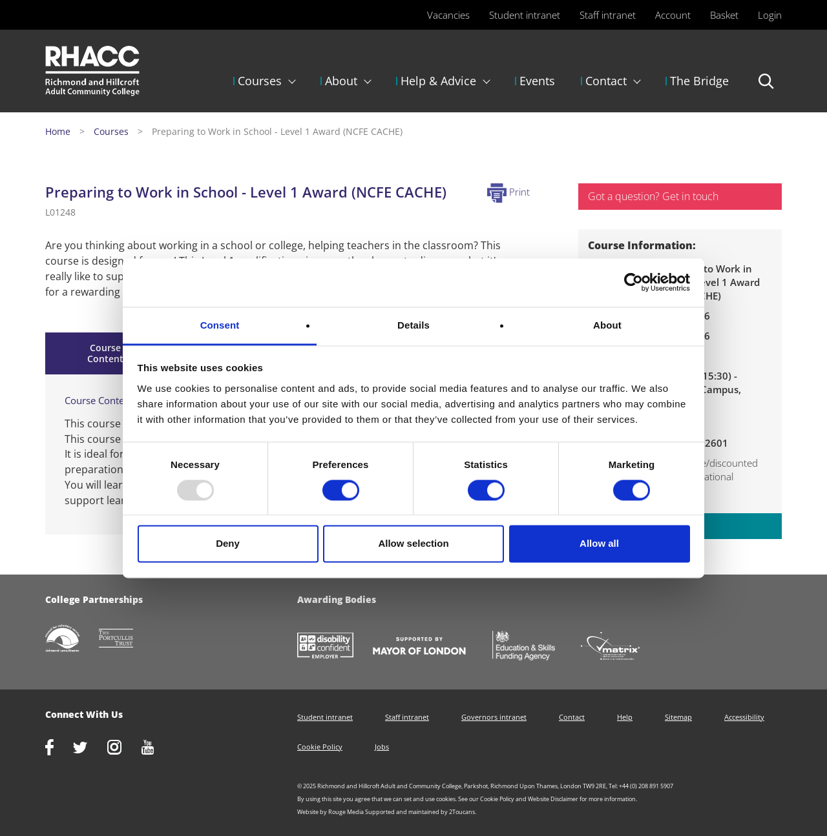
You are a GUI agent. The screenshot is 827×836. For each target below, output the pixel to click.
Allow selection (413, 543)
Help (625, 717)
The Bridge (699, 80)
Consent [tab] (220, 325)
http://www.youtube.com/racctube (157, 748)
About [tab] (607, 325)
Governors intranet (494, 717)
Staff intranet (608, 14)
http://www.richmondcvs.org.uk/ (72, 639)
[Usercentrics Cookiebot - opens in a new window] (633, 282)
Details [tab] (413, 325)
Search (766, 87)
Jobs (382, 746)
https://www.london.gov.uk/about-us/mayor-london (429, 646)
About (341, 80)
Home (57, 131)
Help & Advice (438, 80)
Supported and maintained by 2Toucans (420, 812)
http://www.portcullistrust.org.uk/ (126, 639)
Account (673, 14)
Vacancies (448, 14)
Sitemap (678, 717)
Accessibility (744, 717)
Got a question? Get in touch (653, 196)
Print (508, 191)
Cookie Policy (319, 746)
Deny (228, 543)
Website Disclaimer (553, 799)
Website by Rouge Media (330, 812)
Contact (606, 80)
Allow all (599, 543)
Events (537, 80)
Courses (260, 80)
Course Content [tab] (105, 353)
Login (770, 14)
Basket (724, 14)
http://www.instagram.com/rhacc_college (124, 748)
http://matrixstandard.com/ (620, 647)
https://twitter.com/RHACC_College (90, 749)
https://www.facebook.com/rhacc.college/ (59, 748)
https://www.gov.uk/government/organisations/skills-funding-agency (533, 647)
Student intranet (524, 14)
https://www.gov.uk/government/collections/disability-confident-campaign (335, 647)
